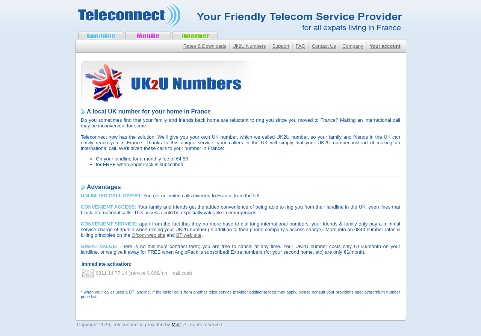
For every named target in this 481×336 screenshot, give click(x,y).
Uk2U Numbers (249, 46)
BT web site (189, 235)
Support (280, 46)
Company (352, 46)
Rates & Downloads (204, 46)
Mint (176, 324)
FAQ (301, 46)
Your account (384, 46)
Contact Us (324, 46)
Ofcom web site (148, 235)
